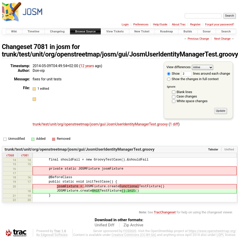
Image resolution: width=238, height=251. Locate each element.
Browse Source (85, 31)
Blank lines (184, 92)
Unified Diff (104, 225)
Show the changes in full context (193, 79)
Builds (188, 31)
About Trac (179, 24)
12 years (87, 66)
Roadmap (166, 31)
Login (125, 24)
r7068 (10, 155)
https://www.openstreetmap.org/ (212, 231)
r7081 (25, 155)
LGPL (220, 235)
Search (226, 31)
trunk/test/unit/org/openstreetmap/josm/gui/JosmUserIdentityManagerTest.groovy (101, 124)
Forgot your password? (219, 24)
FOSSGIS (129, 231)
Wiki (14, 31)
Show (173, 73)
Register (195, 24)
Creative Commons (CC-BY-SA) (134, 235)
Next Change (222, 38)
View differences (179, 67)
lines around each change (205, 73)
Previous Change (198, 38)
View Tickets (115, 31)
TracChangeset (165, 212)
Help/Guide (160, 24)
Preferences (140, 24)
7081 (41, 47)
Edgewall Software (54, 235)
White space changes (192, 101)
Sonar (207, 31)
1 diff (174, 124)
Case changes (187, 96)
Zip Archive (133, 225)
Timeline (33, 31)
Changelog (57, 31)
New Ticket (142, 31)
